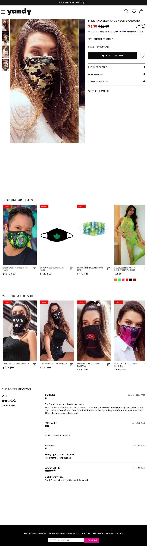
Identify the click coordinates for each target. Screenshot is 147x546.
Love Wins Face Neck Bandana (53, 364)
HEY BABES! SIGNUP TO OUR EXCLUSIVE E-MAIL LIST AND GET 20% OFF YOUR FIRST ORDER (73, 533)
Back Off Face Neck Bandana (16, 364)
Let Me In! (91, 540)
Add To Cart (112, 55)
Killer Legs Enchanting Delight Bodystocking (125, 269)
